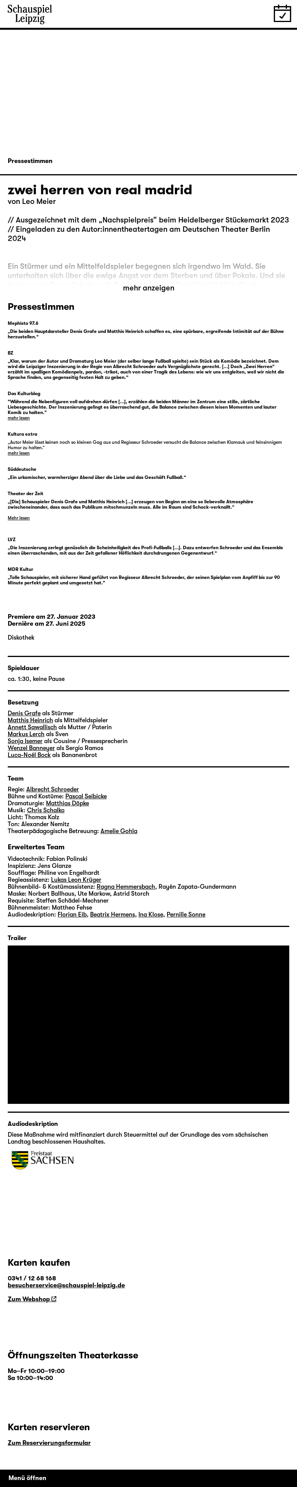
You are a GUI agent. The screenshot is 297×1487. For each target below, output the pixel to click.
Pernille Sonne (186, 914)
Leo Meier (39, 201)
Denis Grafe (24, 713)
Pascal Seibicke (86, 796)
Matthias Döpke (67, 803)
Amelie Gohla (119, 831)
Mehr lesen (19, 518)
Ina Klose (150, 914)
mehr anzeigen (148, 287)
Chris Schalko (46, 810)
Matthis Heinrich (30, 720)
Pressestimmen (30, 161)
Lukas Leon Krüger (76, 879)
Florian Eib (72, 914)
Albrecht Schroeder (52, 789)
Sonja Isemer (25, 741)
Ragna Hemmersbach (126, 886)
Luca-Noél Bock (29, 755)
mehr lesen (19, 418)
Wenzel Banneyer (31, 748)
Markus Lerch (26, 734)
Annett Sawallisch (32, 727)
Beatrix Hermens (112, 914)
